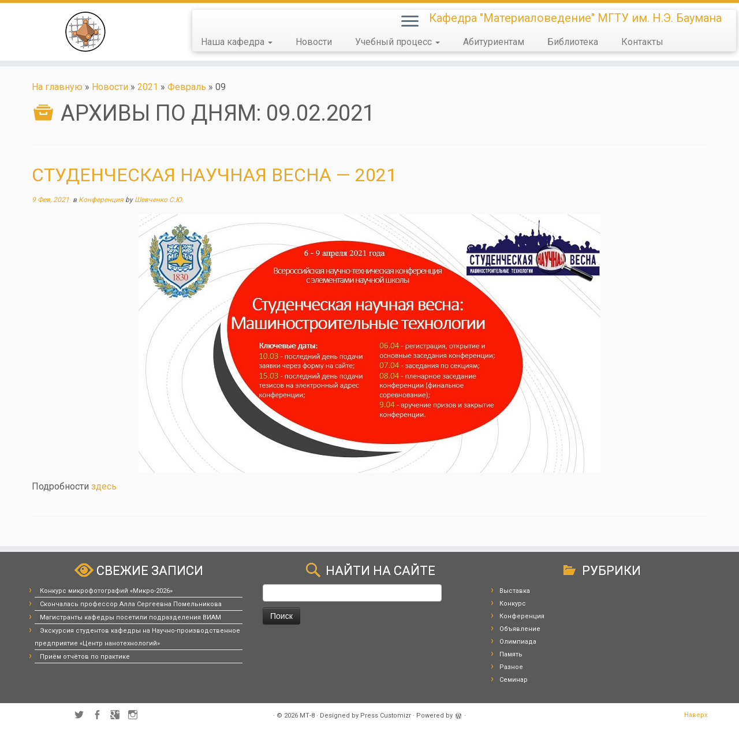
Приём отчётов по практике (85, 656)
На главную (57, 86)
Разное (511, 667)
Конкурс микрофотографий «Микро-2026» (106, 591)
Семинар (513, 680)
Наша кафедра (237, 41)
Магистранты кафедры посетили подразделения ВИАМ (130, 617)
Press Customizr (385, 715)
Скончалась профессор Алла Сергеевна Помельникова (131, 604)
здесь (104, 486)
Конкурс (512, 603)
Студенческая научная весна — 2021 (214, 175)
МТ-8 (307, 715)
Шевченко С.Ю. (159, 200)
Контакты (642, 41)
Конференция (102, 200)
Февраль (186, 86)
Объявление (519, 629)
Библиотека (572, 41)
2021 (147, 86)
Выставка (514, 591)
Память (510, 654)
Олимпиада (517, 641)
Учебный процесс (397, 41)
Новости (314, 41)
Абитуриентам (493, 41)
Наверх (695, 715)
